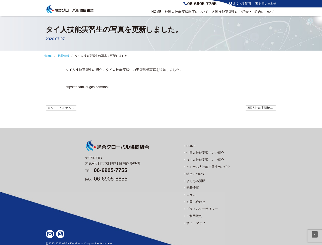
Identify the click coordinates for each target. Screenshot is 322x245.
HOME (156, 11)
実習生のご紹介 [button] (230, 12)
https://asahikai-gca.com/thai (86, 87)
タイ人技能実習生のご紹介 (203, 159)
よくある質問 (240, 3)
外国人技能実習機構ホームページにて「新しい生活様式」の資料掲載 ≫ (261, 107)
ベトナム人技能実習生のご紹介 (205, 166)
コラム (189, 193)
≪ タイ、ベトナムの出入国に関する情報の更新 (62, 107)
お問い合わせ (265, 3)
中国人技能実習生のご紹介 (203, 152)
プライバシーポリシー (200, 207)
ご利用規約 (192, 214)
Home (48, 55)
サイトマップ (194, 221)
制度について (186, 12)
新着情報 (63, 55)
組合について (264, 11)
